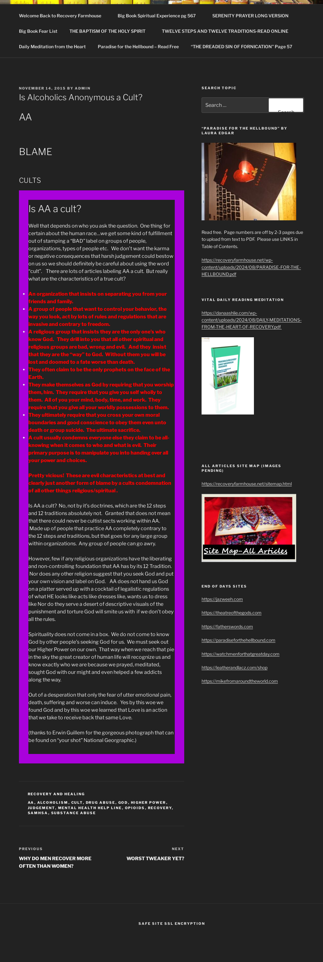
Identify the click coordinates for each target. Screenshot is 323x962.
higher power (148, 802)
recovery (160, 808)
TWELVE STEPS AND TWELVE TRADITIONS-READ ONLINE (228, 31)
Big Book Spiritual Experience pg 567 (160, 15)
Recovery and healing (56, 794)
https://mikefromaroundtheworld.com (240, 681)
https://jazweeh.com (222, 599)
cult (77, 802)
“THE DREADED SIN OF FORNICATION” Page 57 (241, 46)
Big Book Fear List (38, 31)
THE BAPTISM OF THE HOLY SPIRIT (110, 31)
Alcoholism (52, 802)
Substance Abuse (73, 813)
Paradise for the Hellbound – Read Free (138, 46)
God (123, 802)
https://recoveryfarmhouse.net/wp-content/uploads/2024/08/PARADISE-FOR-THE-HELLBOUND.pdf (251, 267)
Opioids (135, 808)
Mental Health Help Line (90, 808)
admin (83, 88)
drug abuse (100, 802)
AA (31, 802)
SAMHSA (38, 813)
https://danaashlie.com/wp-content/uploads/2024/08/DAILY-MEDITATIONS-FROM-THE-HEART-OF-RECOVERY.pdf (252, 320)
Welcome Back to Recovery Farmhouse (63, 15)
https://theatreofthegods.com (231, 612)
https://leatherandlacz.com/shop (234, 667)
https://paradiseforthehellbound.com (238, 640)
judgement (41, 808)
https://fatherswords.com (227, 626)
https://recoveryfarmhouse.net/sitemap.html (247, 483)
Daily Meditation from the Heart (52, 46)
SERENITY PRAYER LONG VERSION (250, 15)
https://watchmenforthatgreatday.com (240, 654)
